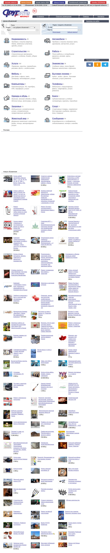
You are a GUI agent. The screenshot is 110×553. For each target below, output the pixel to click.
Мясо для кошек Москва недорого (73, 469)
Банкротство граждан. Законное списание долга (73, 512)
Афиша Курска (59, 2)
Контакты (101, 16)
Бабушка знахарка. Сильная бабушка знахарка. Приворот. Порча (17, 413)
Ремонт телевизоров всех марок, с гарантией (47, 271)
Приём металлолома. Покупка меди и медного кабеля (47, 433)
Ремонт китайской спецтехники (46, 512)
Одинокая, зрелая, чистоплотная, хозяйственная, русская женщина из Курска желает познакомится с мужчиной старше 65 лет (47, 301)
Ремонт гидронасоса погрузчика (19, 398)
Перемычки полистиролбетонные (47, 443)
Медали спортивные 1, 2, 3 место (74, 373)
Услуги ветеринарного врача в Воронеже (20, 423)
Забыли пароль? (72, 32)
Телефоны (57, 84)
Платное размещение (63, 16)
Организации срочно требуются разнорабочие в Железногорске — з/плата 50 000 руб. (47, 241)
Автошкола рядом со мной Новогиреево (47, 480)
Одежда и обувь (19, 96)
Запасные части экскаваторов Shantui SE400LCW (19, 544)
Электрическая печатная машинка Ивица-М (46, 411)
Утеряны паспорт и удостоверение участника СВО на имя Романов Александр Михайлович (19, 272)
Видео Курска (26, 2)
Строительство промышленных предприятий (18, 502)
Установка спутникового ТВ (18, 373)
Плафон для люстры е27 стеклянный (47, 423)
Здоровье (16, 106)
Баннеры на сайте (92, 21)
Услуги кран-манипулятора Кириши (20, 458)
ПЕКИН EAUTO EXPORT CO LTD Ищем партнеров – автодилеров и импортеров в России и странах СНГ (74, 389)
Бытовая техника (60, 74)
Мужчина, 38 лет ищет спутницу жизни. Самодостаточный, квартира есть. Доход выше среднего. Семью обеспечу (48, 327)
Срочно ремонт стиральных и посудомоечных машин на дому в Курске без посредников (18, 226)
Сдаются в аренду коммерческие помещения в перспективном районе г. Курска (46, 179)
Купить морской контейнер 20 (46, 469)
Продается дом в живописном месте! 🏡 (48, 532)
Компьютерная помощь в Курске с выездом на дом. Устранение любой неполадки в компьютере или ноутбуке (74, 196)
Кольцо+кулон (17, 468)
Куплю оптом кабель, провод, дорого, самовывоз (47, 374)
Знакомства (58, 63)
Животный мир (19, 118)
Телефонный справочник (78, 2)
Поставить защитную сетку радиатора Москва (19, 385)
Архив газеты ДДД (42, 2)
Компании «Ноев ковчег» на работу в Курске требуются (74, 239)
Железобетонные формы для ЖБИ (18, 532)
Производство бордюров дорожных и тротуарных (74, 481)
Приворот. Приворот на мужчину (19, 523)
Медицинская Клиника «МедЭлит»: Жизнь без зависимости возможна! (20, 314)
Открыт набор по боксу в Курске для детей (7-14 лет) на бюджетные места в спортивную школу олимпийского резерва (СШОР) (20, 196)
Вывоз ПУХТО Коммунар (45, 523)
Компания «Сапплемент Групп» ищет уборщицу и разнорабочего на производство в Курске (20, 286)
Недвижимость (19, 39)
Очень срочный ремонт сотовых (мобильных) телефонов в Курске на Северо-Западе (74, 273)
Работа (55, 51)
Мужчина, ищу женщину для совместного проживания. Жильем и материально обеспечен (72, 341)
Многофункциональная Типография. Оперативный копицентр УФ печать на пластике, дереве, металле (20, 447)
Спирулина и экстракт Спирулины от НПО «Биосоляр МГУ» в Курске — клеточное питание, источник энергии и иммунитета (74, 180)
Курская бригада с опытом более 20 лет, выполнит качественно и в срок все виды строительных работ (74, 226)
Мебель (15, 74)
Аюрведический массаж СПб (73, 398)
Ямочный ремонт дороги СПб (18, 480)
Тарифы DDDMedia (98, 2)
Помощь (86, 16)
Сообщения (58, 118)
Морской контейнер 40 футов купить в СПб (74, 459)
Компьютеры (18, 84)
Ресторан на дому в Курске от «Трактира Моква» (44, 313)
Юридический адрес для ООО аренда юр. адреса (74, 362)
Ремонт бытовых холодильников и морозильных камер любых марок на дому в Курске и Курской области (74, 287)
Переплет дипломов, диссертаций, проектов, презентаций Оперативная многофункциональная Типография (46, 401)
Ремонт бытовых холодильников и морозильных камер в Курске (47, 209)
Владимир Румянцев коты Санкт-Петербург (74, 533)
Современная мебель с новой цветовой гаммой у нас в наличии (20, 352)
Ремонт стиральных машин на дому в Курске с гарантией (74, 324)
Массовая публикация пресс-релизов (47, 544)
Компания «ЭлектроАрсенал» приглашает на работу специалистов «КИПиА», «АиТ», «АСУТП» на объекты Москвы (20, 243)
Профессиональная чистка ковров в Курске (47, 337)
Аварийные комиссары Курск (73, 411)
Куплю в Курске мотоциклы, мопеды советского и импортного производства (19, 257)
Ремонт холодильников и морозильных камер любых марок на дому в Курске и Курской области (20, 211)
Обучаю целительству (73, 500)
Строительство (19, 51)
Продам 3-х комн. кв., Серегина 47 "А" (17, 432)
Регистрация (56, 32)
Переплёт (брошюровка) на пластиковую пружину (45, 458)
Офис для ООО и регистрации (46, 362)
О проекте (40, 16)
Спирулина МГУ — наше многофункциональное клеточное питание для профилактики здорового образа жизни (48, 227)
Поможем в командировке (17, 512)
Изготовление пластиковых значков (72, 432)
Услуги (15, 63)
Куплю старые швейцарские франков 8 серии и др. (74, 352)
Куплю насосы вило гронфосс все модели (74, 490)
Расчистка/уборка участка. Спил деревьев (19, 362)
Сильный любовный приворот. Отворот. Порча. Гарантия (74, 444)
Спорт (55, 106)
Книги (55, 96)
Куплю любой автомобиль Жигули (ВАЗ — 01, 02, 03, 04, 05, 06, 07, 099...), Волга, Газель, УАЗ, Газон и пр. (20, 180)
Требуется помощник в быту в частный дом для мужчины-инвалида (20, 298)
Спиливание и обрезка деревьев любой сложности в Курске (72, 255)
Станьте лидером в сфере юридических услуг (47, 502)
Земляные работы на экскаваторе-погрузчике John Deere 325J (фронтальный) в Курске (18, 325)
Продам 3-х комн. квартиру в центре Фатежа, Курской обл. (74, 313)
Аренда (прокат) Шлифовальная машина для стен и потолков (47, 386)
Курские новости (10, 2)
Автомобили (58, 39)
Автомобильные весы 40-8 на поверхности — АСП (74, 423)
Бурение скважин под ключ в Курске (20, 336)
